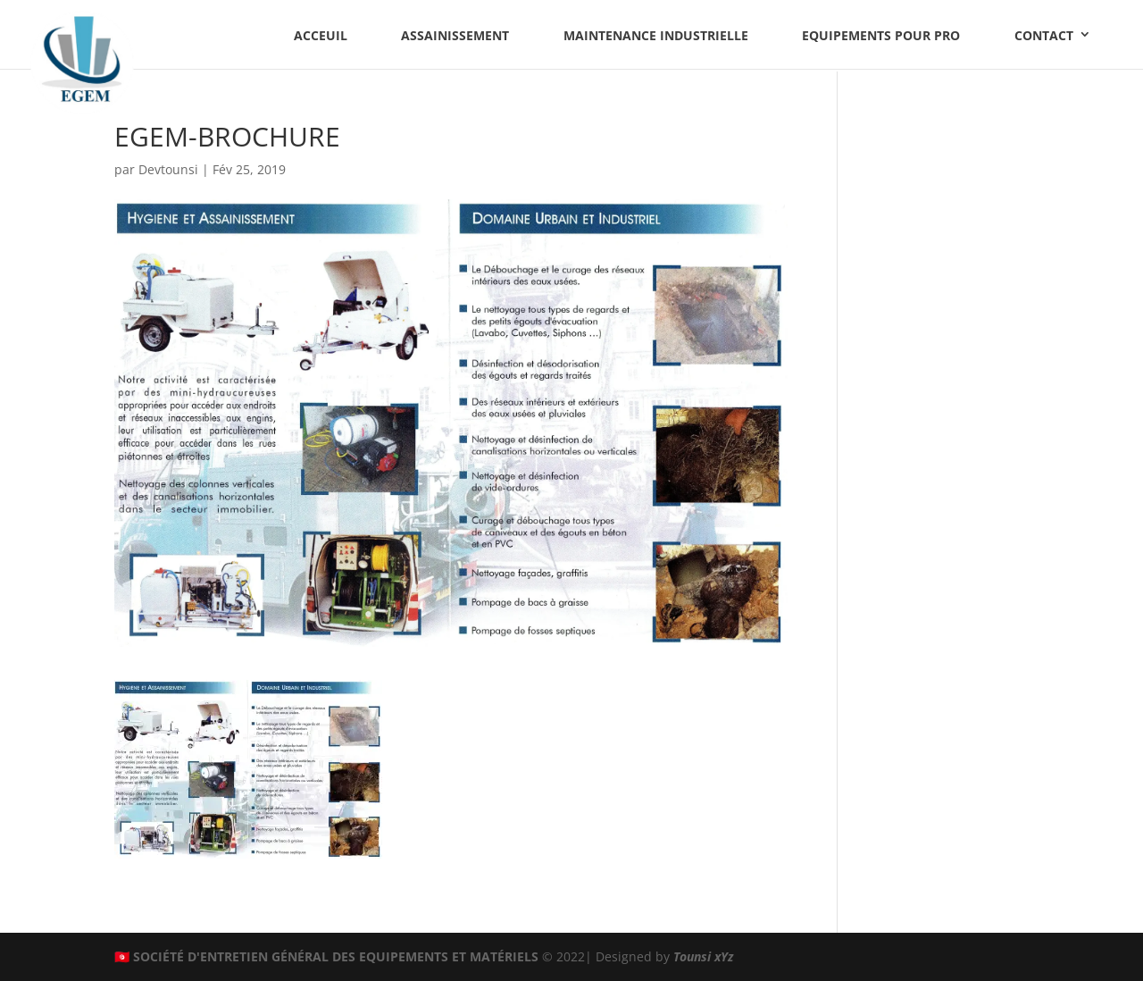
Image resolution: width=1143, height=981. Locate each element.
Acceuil (320, 35)
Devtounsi (168, 169)
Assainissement (455, 35)
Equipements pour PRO (881, 35)
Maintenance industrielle (655, 35)
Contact (1043, 35)
